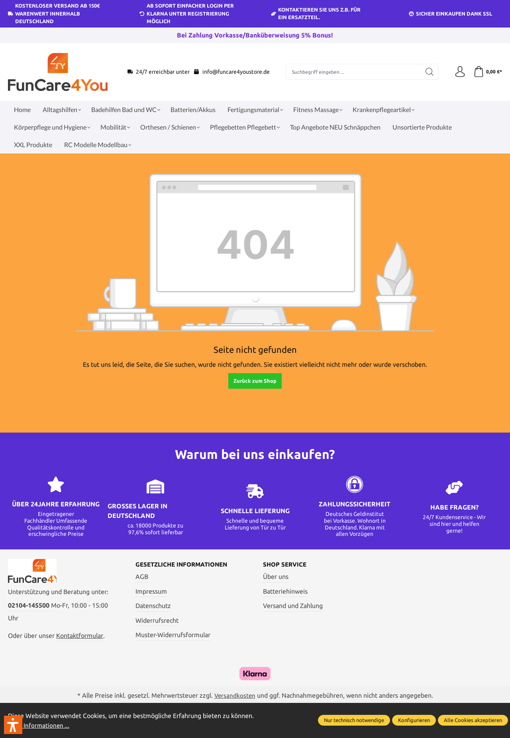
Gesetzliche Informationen (184, 565)
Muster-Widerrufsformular (172, 635)
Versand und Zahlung (293, 606)
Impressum (151, 591)
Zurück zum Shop (255, 381)
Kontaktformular (79, 638)
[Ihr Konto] (458, 71)
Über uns (275, 577)
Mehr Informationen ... (40, 725)
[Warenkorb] (487, 71)
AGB (141, 577)
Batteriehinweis (285, 591)
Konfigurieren (414, 720)
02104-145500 (28, 608)
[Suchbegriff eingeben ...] (352, 72)
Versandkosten (235, 696)
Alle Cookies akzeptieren (473, 720)
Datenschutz (153, 606)
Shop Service (286, 565)
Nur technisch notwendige (354, 720)
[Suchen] (427, 72)
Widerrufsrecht (156, 620)
